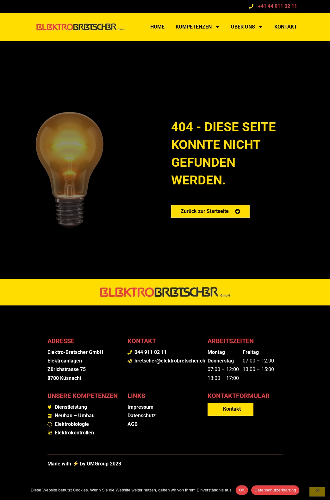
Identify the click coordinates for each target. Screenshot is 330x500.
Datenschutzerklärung (275, 490)
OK (242, 490)
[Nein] (317, 492)
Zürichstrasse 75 (66, 369)
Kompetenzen (198, 27)
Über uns (247, 27)
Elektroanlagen (64, 361)
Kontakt (285, 27)
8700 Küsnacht (64, 378)
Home (157, 27)
